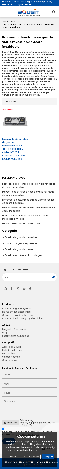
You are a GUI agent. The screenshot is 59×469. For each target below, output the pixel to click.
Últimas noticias (11, 357)
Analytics (24, 462)
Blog (4, 332)
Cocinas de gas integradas (17, 308)
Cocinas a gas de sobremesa (18, 315)
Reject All (14, 456)
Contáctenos (9, 360)
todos (14, 21)
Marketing (52, 462)
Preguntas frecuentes (14, 329)
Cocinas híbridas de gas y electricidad (23, 318)
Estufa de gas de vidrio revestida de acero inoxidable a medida (25, 217)
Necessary (11, 462)
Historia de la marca (13, 350)
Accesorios (11, 423)
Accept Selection (31, 456)
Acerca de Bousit (11, 347)
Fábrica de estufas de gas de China (21, 223)
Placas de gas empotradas (17, 311)
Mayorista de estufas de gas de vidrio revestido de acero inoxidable (28, 193)
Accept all (48, 456)
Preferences (38, 462)
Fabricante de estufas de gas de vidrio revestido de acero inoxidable (28, 185)
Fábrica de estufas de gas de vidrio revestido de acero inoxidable (28, 209)
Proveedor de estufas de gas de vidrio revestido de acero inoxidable (28, 201)
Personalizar (8, 353)
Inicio (6, 21)
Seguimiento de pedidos (15, 336)
